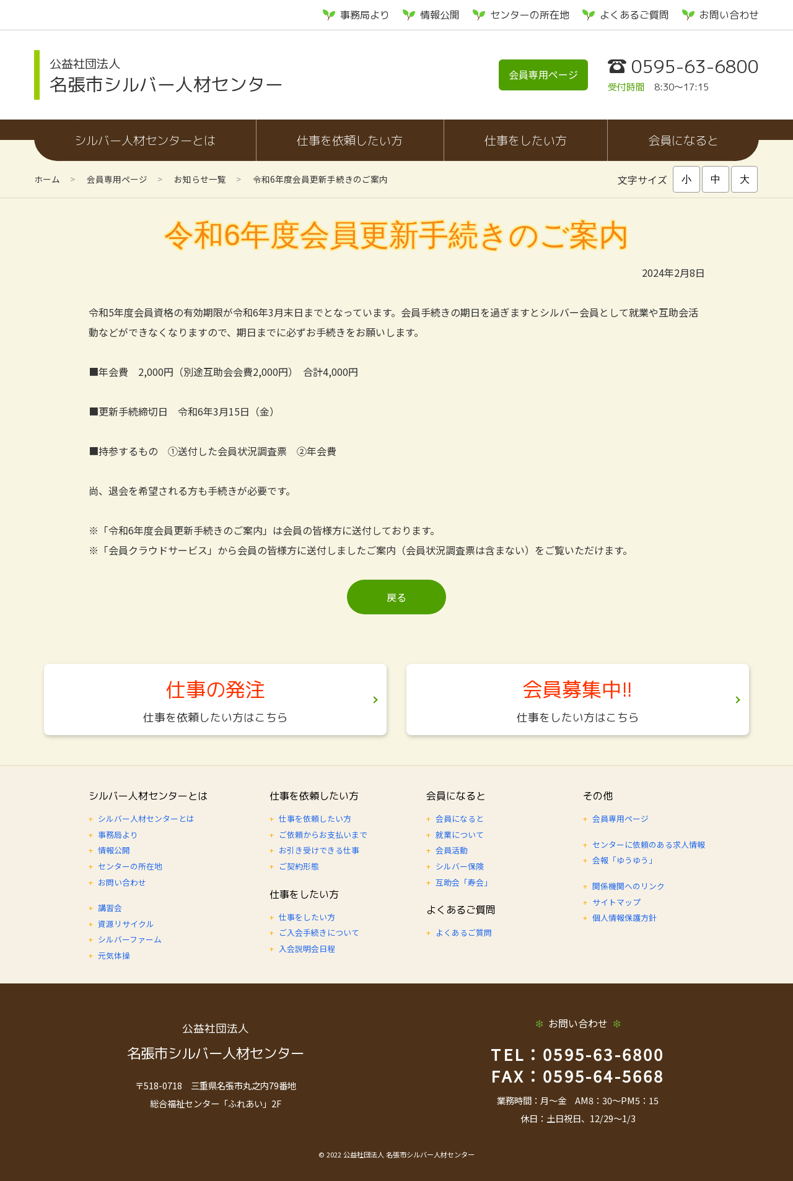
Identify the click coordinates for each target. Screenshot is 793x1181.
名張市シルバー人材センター (166, 76)
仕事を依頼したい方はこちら (215, 717)
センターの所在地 (529, 15)
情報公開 (440, 15)
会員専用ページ (543, 74)
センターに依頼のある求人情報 (648, 844)
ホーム (47, 179)
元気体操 (114, 955)
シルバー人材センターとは (145, 140)
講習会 (110, 907)
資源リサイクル (126, 924)
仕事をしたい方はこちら (578, 717)
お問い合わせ (729, 15)
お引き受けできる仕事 (319, 850)
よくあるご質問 (634, 15)
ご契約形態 (299, 866)
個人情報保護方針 (624, 917)
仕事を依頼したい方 (350, 140)
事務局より (365, 15)
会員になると (683, 140)
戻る (396, 597)
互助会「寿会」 (464, 882)
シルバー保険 (460, 866)
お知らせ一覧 (200, 179)
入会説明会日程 (307, 948)
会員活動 (452, 850)
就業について (460, 834)
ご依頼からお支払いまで (323, 834)
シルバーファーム (130, 939)
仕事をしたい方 (525, 140)
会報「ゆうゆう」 (624, 860)
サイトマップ (616, 902)
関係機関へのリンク (628, 886)
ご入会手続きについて (319, 932)
